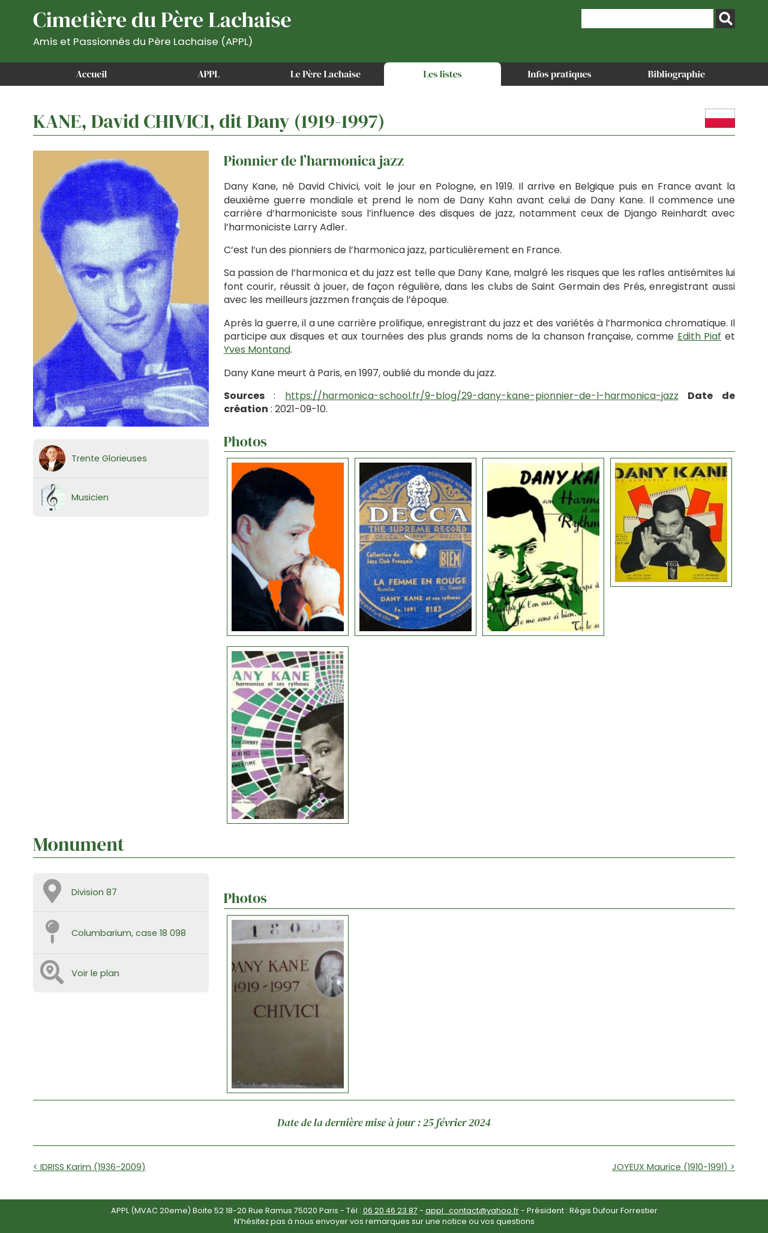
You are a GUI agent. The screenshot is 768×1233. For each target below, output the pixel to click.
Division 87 (94, 892)
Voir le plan (95, 973)
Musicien (90, 497)
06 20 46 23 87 (390, 1210)
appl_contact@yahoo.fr (472, 1210)
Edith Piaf (699, 336)
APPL (208, 73)
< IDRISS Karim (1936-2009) (89, 1167)
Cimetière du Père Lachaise (162, 26)
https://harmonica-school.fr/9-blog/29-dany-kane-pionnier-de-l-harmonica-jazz (482, 396)
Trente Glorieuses (109, 458)
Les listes (442, 73)
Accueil (91, 73)
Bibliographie (676, 73)
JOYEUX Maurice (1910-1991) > (673, 1167)
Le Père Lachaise (325, 73)
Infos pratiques (559, 73)
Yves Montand (257, 349)
